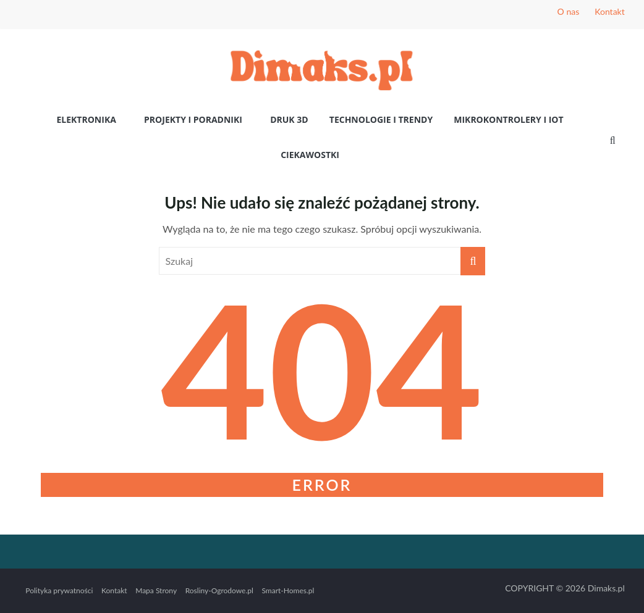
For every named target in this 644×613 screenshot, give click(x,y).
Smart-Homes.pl (287, 590)
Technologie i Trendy (381, 119)
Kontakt (610, 11)
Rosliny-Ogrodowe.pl (219, 590)
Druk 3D (289, 119)
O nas (568, 11)
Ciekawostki (310, 155)
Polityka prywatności (59, 590)
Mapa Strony (156, 590)
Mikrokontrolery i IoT (508, 119)
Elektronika (86, 119)
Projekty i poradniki (193, 119)
